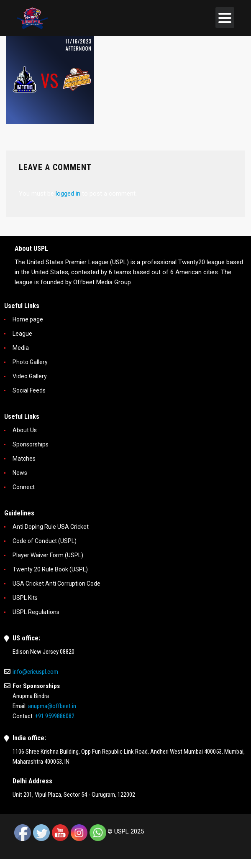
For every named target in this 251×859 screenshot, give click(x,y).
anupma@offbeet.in (52, 706)
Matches (24, 458)
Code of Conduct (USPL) (45, 541)
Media (21, 347)
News (20, 472)
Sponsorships (31, 444)
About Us (25, 430)
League (22, 333)
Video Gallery (30, 376)
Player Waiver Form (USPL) (48, 555)
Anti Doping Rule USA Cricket (51, 526)
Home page (28, 319)
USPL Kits (25, 597)
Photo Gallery (30, 362)
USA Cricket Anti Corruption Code (56, 583)
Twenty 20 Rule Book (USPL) (50, 569)
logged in (68, 193)
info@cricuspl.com (35, 671)
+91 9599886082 (54, 716)
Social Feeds (29, 390)
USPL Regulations (36, 612)
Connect (24, 487)
